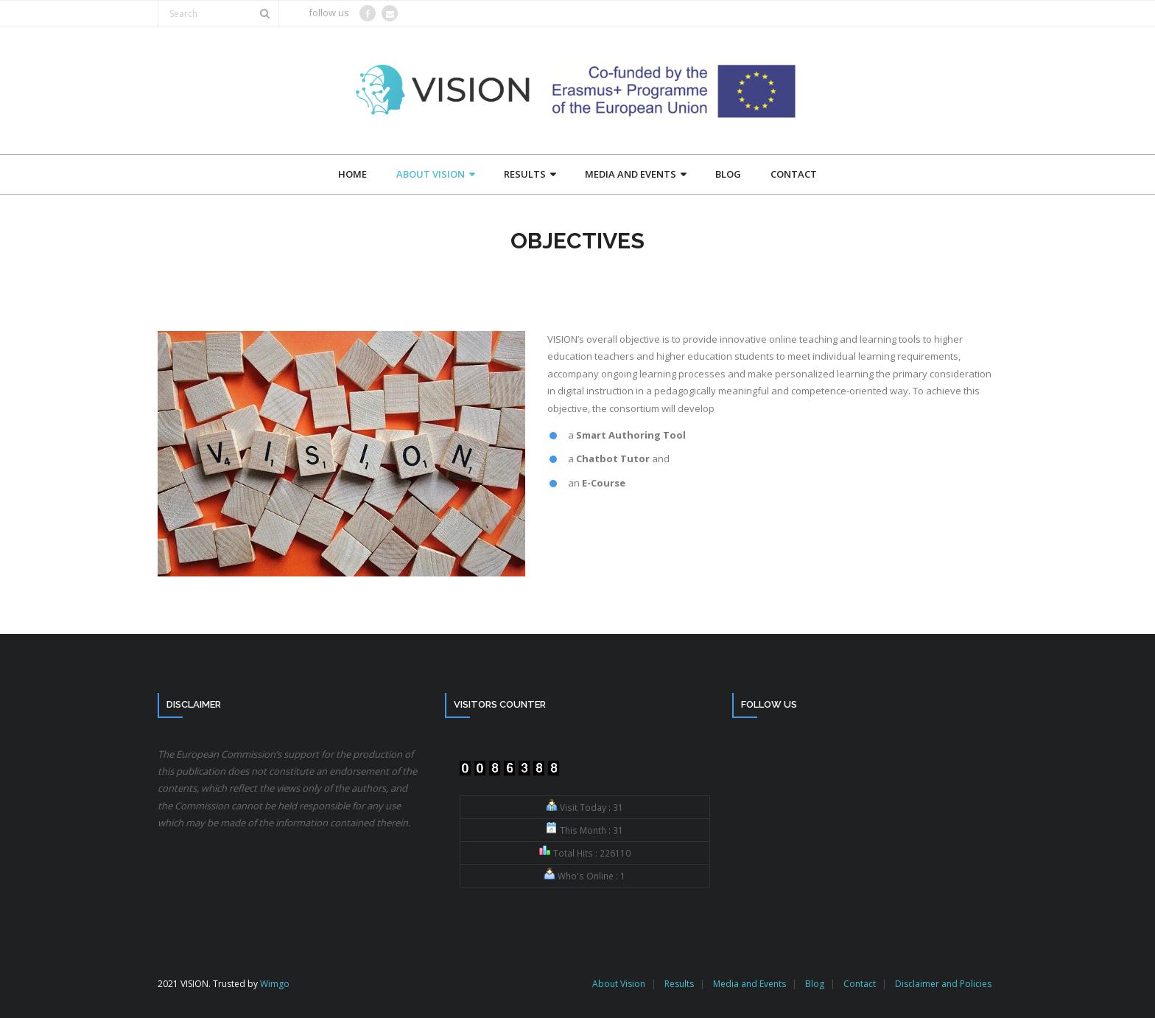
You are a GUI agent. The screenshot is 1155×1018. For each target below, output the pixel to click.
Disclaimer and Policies (943, 983)
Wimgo (274, 983)
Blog (814, 983)
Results (679, 983)
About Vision (618, 983)
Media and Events (749, 983)
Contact (859, 983)
